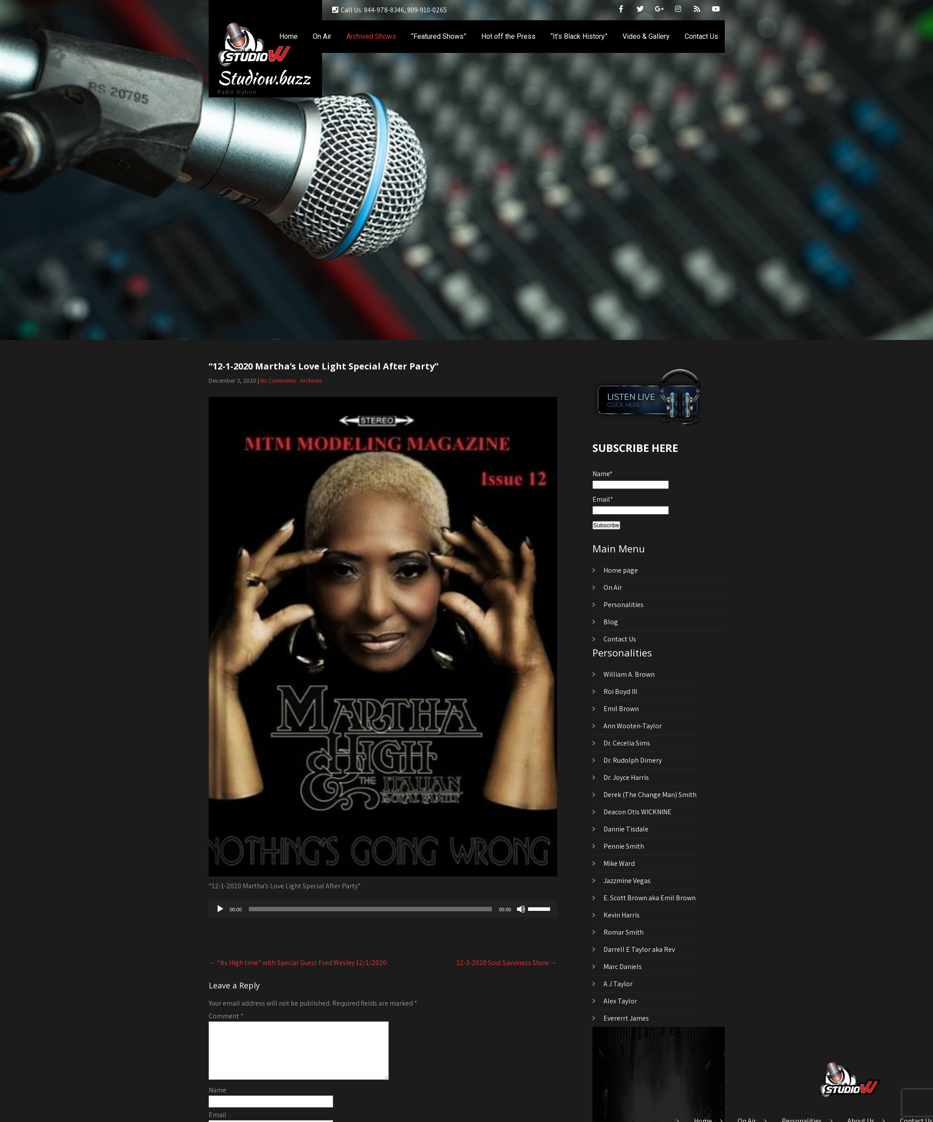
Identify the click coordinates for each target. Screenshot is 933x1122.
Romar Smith (623, 932)
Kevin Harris (621, 915)
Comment (226, 1016)
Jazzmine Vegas (627, 880)
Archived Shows (371, 36)
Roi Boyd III (620, 691)
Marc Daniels (622, 966)
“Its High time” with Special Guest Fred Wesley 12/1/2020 (297, 962)
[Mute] (521, 909)
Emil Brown (621, 708)
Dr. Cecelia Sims (626, 743)
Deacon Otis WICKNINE (637, 811)
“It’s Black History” (579, 36)
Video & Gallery (646, 36)
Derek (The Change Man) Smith (650, 794)
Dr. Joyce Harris (626, 777)
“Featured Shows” (438, 36)
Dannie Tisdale (625, 829)
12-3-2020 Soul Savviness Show (507, 962)
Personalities (623, 604)
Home (288, 36)
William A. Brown (629, 674)
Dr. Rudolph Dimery (632, 760)
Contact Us (701, 36)
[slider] (370, 909)
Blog (610, 621)
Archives (311, 380)
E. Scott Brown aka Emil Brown (649, 897)
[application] (383, 909)
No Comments (278, 380)
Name (217, 1100)
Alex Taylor (620, 1001)
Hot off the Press (508, 36)
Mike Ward (619, 863)
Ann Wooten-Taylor (632, 726)
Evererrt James (626, 1018)
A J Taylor (618, 983)
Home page (620, 570)
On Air (322, 36)
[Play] (220, 909)
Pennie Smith (623, 846)
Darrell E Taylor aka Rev (639, 949)
